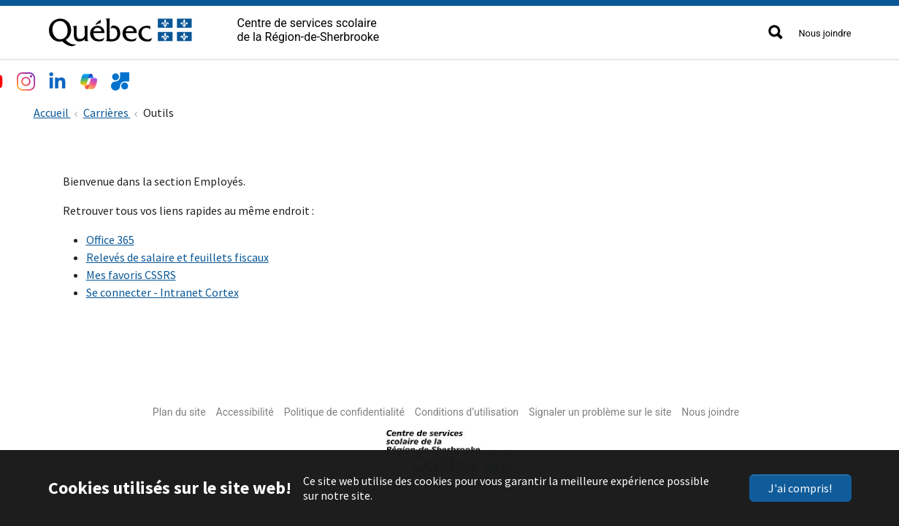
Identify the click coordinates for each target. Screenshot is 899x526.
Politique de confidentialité (344, 409)
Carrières (107, 109)
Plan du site (179, 409)
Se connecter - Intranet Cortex (162, 289)
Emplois (327, 77)
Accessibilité (245, 409)
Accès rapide (480, 77)
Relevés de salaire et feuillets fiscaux (177, 254)
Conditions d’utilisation (467, 409)
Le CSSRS (78, 77)
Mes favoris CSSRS (131, 271)
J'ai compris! (800, 488)
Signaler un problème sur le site (600, 409)
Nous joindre (824, 33)
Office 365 (110, 236)
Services (262, 77)
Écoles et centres (171, 77)
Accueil (52, 109)
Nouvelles (398, 77)
